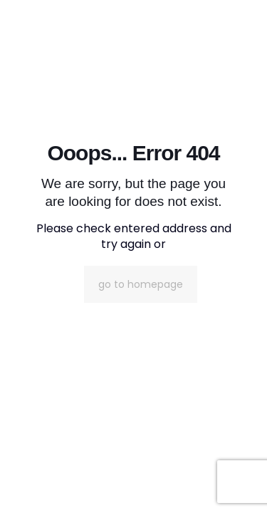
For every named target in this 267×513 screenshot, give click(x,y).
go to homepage (140, 284)
